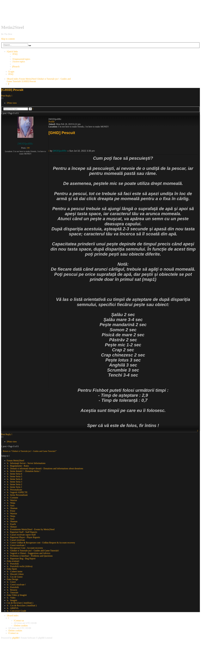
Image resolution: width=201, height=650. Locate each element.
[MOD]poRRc (25, 143)
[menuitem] (14, 54)
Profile (51, 121)
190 (28, 148)
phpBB (15, 638)
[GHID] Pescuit (29, 81)
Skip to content (8, 39)
